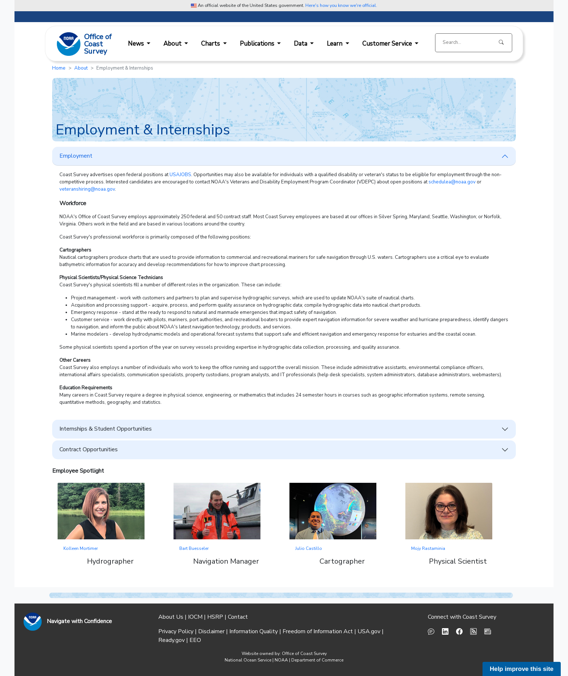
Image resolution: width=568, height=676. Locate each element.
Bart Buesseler (194, 548)
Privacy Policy (175, 631)
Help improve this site (522, 668)
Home (59, 68)
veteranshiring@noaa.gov (87, 189)
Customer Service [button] (387, 44)
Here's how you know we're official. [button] (341, 5)
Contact (238, 617)
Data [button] (301, 44)
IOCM (195, 617)
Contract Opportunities (88, 449)
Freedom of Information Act (318, 631)
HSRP (215, 617)
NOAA (281, 660)
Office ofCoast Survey (98, 44)
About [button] (173, 44)
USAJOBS (180, 174)
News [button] (136, 44)
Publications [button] (258, 44)
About (81, 68)
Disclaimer (211, 631)
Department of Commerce (317, 660)
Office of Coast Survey (304, 653)
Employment (75, 156)
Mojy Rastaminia (428, 548)
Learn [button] (335, 44)
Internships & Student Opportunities (105, 429)
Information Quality (253, 631)
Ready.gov (171, 640)
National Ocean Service (248, 660)
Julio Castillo (308, 548)
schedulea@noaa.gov (452, 182)
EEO (195, 640)
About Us (170, 617)
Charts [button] (211, 44)
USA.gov (369, 631)
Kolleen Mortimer (80, 548)
